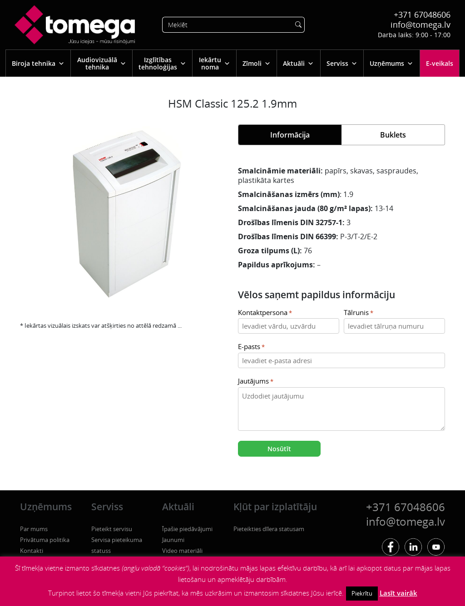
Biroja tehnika (38, 63)
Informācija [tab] (290, 135)
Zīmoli (256, 63)
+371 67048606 (422, 14)
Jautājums (255, 381)
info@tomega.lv (420, 24)
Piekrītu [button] (361, 593)
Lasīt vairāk (398, 592)
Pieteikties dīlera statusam (268, 529)
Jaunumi (173, 540)
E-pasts (251, 347)
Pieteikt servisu (111, 529)
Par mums (34, 529)
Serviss (341, 63)
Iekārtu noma (214, 63)
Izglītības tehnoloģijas (162, 63)
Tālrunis (358, 313)
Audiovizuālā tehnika (101, 63)
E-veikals (439, 63)
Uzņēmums (391, 63)
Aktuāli (298, 63)
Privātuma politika (44, 540)
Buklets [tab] (393, 135)
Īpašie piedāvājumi (187, 529)
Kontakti (31, 551)
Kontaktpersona (265, 313)
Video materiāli (182, 551)
